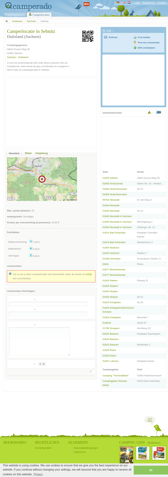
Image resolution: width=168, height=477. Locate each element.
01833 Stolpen (110, 286)
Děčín (106, 264)
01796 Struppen (111, 328)
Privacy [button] (38, 474)
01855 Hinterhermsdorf (115, 189)
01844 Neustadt (111, 205)
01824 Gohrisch (111, 253)
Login (137, 2)
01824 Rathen (110, 280)
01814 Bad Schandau (114, 232)
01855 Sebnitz (110, 178)
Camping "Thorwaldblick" (116, 375)
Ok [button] (150, 470)
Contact (162, 2)
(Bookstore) (154, 442)
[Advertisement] (33, 112)
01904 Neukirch (111, 247)
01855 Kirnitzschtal (113, 183)
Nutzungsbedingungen (86, 448)
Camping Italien (43, 448)
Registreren (149, 2)
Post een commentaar (149, 42)
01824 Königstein (112, 302)
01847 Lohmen (110, 361)
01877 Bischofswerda (114, 269)
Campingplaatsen (15, 14)
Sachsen (31, 21)
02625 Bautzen (111, 334)
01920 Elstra (109, 350)
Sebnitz (18, 53)
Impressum (80, 452)
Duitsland (17, 21)
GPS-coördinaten (146, 48)
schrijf (88, 274)
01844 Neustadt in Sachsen (117, 216)
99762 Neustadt (111, 199)
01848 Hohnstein (112, 258)
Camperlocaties (41, 14)
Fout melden (144, 37)
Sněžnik (107, 322)
